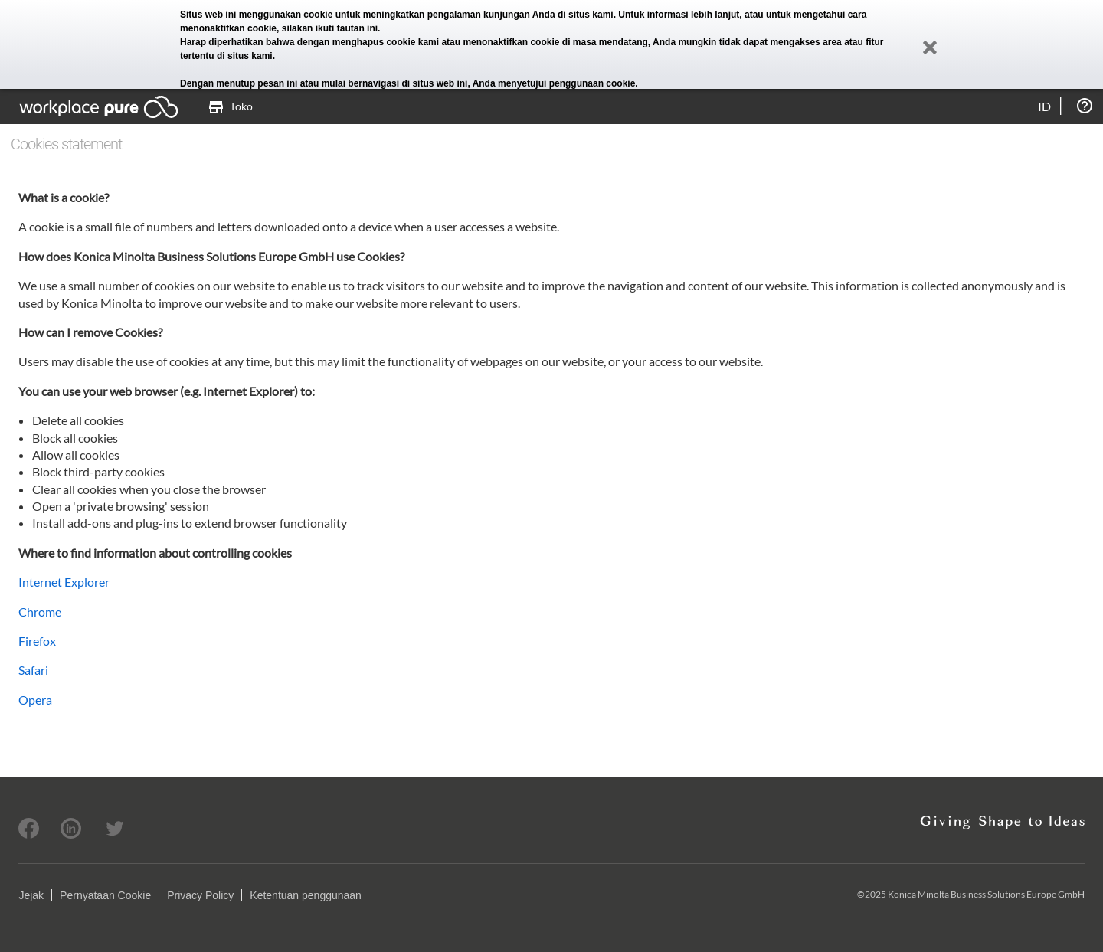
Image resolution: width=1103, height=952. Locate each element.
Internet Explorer (64, 581)
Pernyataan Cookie (105, 895)
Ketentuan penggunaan (306, 895)
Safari (33, 669)
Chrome (39, 611)
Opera (35, 699)
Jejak (31, 895)
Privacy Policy (200, 895)
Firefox (37, 640)
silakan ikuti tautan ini (330, 28)
